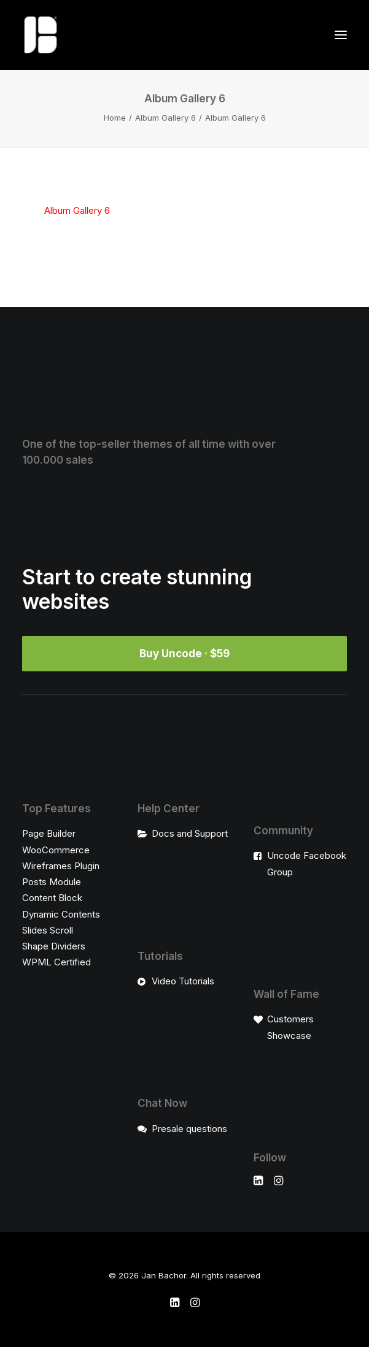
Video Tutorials (183, 981)
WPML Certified (56, 962)
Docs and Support (190, 833)
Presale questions (189, 1128)
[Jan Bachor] (40, 35)
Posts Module (51, 882)
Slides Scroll (47, 930)
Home (115, 118)
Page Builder (49, 833)
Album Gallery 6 (165, 118)
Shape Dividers (53, 946)
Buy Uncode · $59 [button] (184, 653)
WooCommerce (56, 850)
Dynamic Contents (61, 914)
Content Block (52, 898)
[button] (341, 35)
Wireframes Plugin (60, 866)
